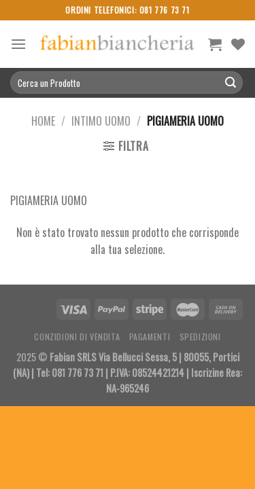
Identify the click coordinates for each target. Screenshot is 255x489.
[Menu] (18, 43)
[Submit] (230, 82)
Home (43, 121)
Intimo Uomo (101, 121)
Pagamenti (150, 336)
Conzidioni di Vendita (77, 336)
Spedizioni (200, 336)
